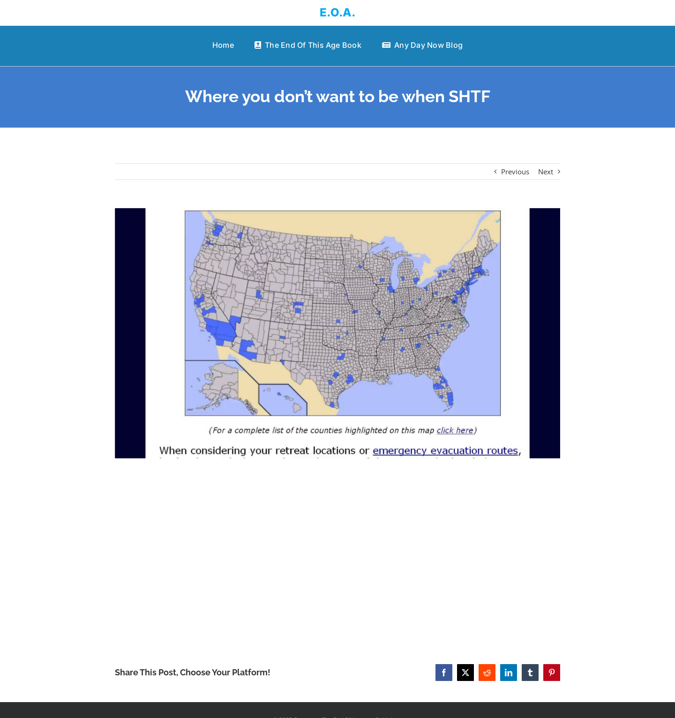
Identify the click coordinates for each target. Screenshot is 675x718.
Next (545, 171)
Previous (515, 171)
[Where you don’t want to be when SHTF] (337, 333)
